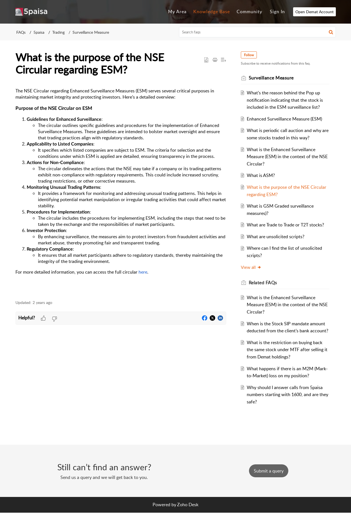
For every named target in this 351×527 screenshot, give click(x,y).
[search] (257, 32)
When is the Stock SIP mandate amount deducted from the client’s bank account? (284, 338)
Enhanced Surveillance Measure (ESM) (287, 119)
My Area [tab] (177, 11)
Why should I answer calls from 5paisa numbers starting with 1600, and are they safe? (288, 409)
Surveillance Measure (91, 32)
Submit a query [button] (269, 485)
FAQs (21, 32)
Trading (58, 32)
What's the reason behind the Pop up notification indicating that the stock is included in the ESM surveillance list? (288, 100)
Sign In (277, 11)
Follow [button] (252, 55)
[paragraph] (120, 191)
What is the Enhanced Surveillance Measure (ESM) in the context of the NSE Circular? (285, 156)
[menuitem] (277, 11)
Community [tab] (249, 11)
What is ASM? (264, 175)
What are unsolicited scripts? (278, 243)
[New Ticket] (268, 485)
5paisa (38, 32)
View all (254, 274)
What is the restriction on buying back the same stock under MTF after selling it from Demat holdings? (287, 364)
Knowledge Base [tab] (211, 11)
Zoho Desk (187, 519)
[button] (331, 32)
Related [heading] (266, 290)
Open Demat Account (314, 11)
